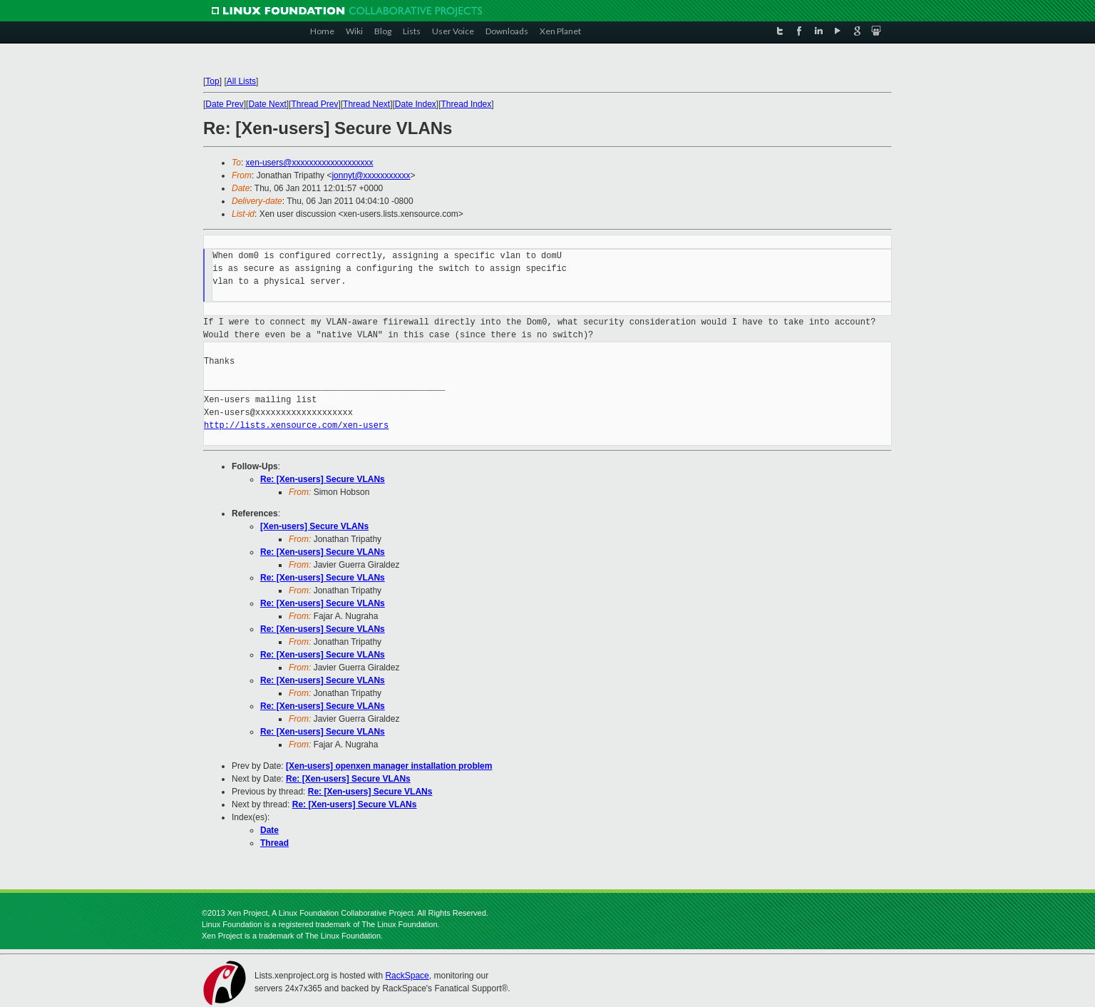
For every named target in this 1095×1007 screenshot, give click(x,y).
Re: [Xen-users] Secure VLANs (322, 479)
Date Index (415, 104)
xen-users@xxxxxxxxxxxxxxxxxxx (310, 163)
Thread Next (366, 104)
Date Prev (224, 104)
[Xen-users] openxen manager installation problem (389, 766)
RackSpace (406, 976)
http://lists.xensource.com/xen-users (296, 425)
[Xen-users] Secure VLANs (314, 526)
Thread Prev (314, 104)
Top (212, 81)
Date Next (267, 104)
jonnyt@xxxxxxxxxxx (370, 175)
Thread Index (466, 104)
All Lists (241, 81)
